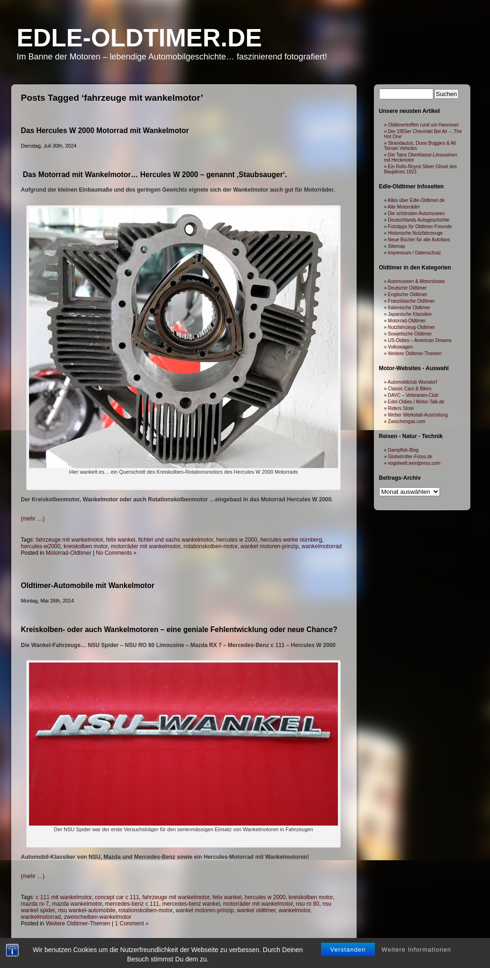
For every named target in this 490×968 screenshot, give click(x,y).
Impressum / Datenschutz (414, 252)
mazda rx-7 (35, 904)
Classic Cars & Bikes (409, 388)
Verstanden (348, 959)
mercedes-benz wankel (191, 904)
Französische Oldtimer (411, 301)
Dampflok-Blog (403, 450)
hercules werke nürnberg (291, 539)
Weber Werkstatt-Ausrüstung (418, 414)
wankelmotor (294, 910)
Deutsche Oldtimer (407, 287)
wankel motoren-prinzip (270, 546)
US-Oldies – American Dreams (420, 340)
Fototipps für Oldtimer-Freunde (420, 226)
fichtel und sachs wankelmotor (175, 539)
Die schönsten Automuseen (416, 213)
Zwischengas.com (406, 421)
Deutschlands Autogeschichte (418, 220)
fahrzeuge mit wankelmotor (69, 539)
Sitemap (396, 246)
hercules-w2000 (41, 546)
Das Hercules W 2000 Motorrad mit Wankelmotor (105, 130)
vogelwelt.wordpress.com (414, 463)
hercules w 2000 (236, 539)
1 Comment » (132, 923)
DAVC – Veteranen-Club (413, 395)
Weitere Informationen (416, 959)
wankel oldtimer (256, 910)
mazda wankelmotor (77, 904)
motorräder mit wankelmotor (146, 546)
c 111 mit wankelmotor (64, 897)
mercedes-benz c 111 (132, 904)
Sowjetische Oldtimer (410, 333)
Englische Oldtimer (407, 294)
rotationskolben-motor (210, 546)
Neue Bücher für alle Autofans (419, 239)
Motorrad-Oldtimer (68, 553)
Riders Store (401, 408)
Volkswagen (400, 347)
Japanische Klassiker (410, 314)
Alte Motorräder (404, 206)
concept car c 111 (117, 897)
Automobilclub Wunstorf (412, 382)
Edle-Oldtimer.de (139, 38)
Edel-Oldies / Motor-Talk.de (416, 401)
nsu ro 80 (307, 904)
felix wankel (120, 539)
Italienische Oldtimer (409, 307)
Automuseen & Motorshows (416, 281)
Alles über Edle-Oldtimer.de (416, 200)
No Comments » (116, 553)
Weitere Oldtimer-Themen (78, 923)
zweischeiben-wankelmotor (98, 917)
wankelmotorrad (322, 546)
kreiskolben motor (86, 546)
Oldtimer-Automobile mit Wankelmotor (87, 585)
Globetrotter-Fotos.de (410, 456)
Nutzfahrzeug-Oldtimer (411, 327)
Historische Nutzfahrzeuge (415, 233)
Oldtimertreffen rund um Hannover (423, 124)
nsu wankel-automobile (87, 910)
